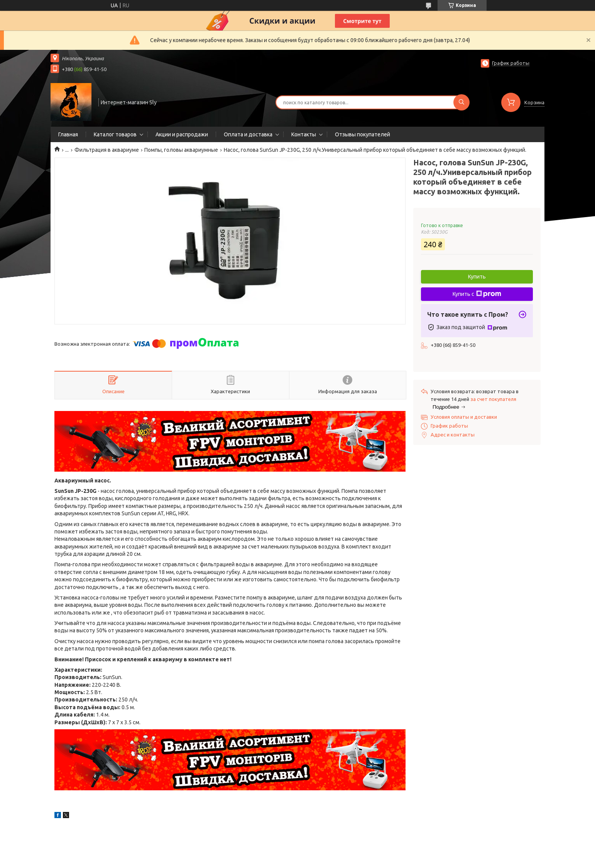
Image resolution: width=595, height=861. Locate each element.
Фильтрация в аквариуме (106, 150)
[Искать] (461, 102)
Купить (477, 276)
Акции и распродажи (182, 134)
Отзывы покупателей (362, 134)
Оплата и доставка (248, 134)
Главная (68, 134)
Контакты (303, 134)
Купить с (477, 293)
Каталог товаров (115, 134)
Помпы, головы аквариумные (181, 150)
